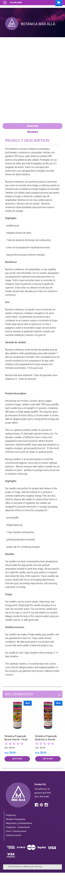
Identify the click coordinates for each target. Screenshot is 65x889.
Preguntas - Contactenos (18, 827)
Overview (32, 126)
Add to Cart (17, 759)
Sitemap (38, 867)
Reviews (32, 132)
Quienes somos (13, 835)
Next (59, 695)
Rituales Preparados (15, 819)
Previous (55, 695)
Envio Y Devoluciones (16, 831)
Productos (11, 815)
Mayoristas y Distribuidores (19, 823)
